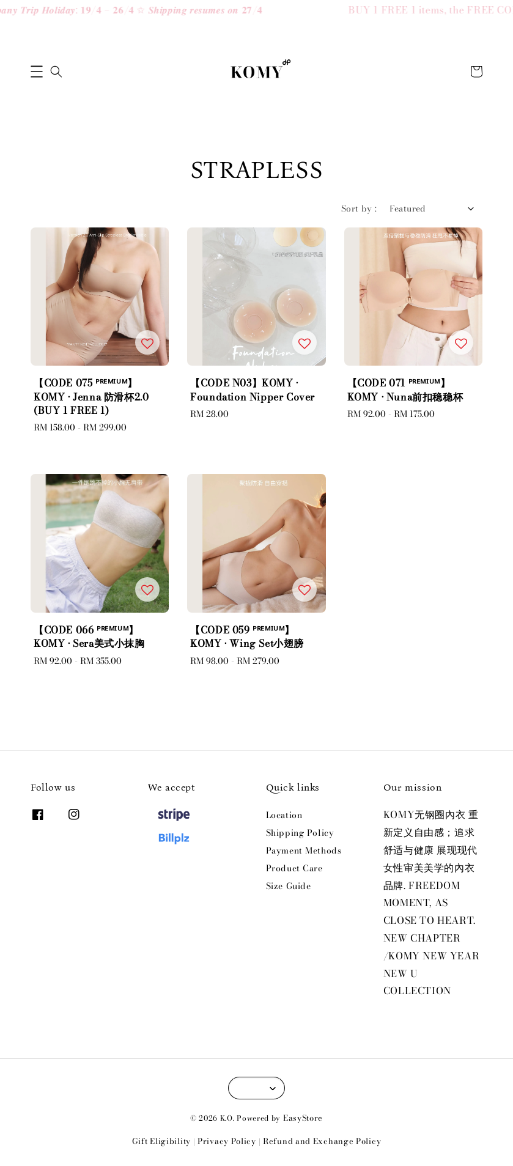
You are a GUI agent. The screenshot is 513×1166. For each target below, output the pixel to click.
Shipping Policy (300, 832)
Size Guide (288, 886)
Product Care (294, 868)
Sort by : (359, 208)
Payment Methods (304, 850)
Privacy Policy (226, 1141)
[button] (36, 71)
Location (284, 816)
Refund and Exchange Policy (322, 1141)
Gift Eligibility (161, 1141)
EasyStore (303, 1118)
